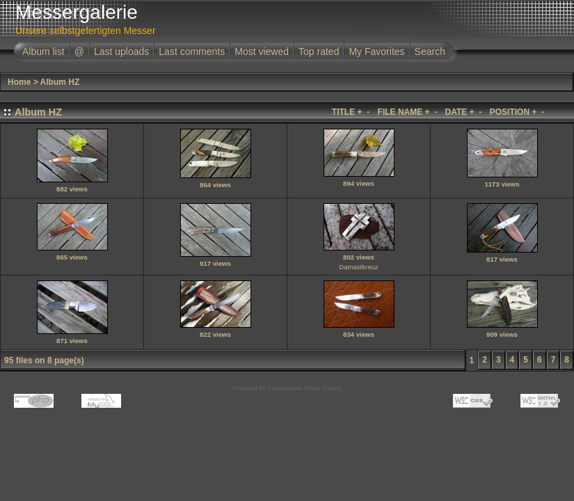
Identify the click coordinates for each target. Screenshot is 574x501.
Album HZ (60, 82)
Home (19, 82)
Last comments (192, 51)
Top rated (318, 51)
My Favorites (376, 51)
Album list (43, 51)
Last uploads (121, 51)
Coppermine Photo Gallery (304, 388)
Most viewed (261, 51)
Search (430, 51)
